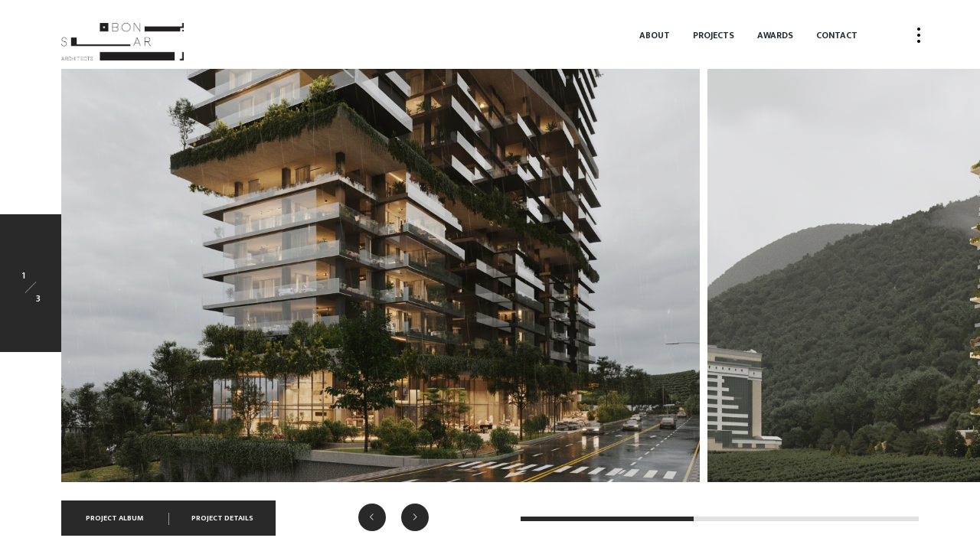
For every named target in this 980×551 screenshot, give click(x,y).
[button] (372, 517)
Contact (837, 35)
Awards (775, 35)
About (654, 35)
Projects (713, 35)
